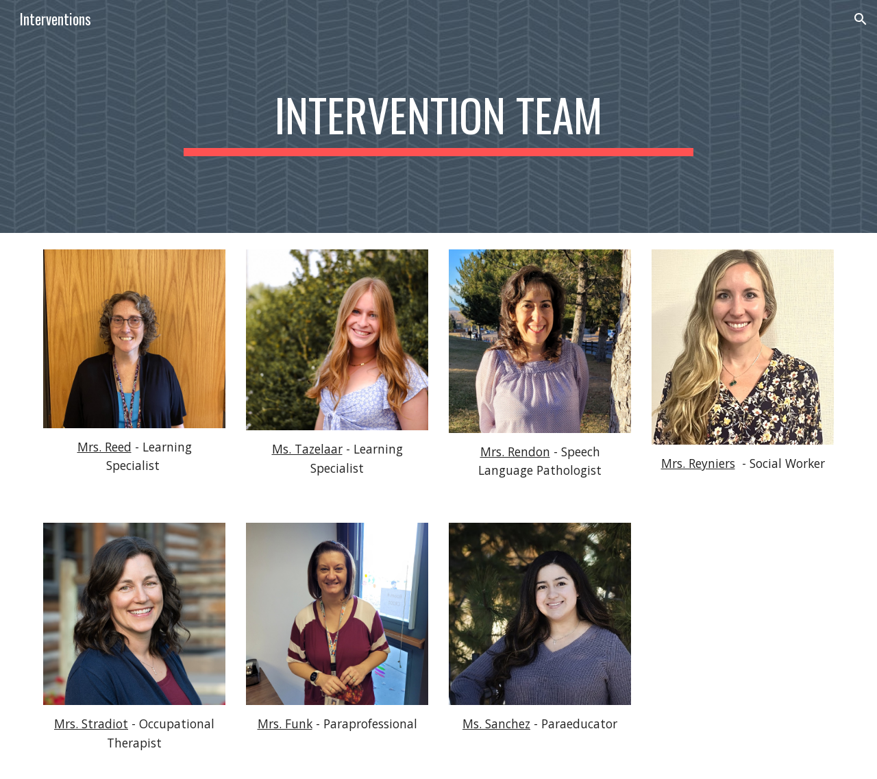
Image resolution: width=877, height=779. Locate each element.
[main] (438, 116)
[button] (860, 19)
